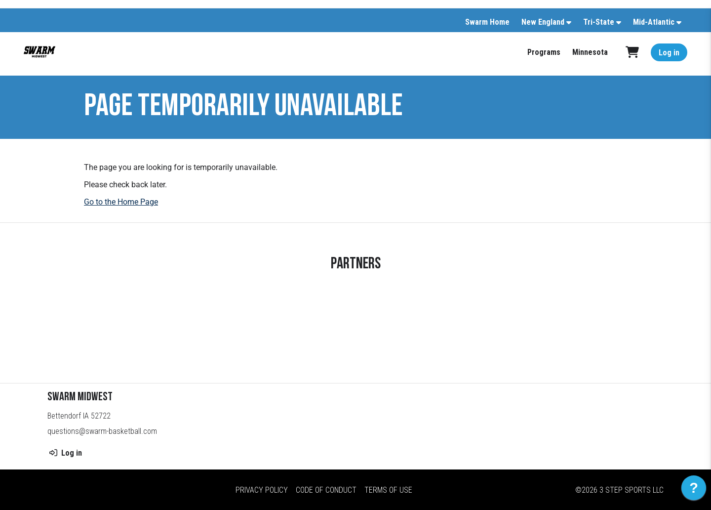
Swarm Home (487, 22)
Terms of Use (388, 490)
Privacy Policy (262, 490)
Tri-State (598, 22)
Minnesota (590, 52)
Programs (543, 52)
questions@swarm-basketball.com (102, 431)
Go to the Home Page (121, 202)
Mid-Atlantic (653, 22)
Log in (669, 52)
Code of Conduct (326, 490)
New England (542, 22)
